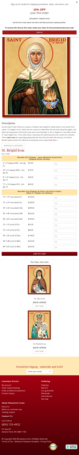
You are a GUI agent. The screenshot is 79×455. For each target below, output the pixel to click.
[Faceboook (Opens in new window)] (37, 360)
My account (6, 385)
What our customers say (12, 409)
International (46, 396)
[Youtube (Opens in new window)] (41, 360)
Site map (44, 399)
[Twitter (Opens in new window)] (40, 360)
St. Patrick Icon (39, 344)
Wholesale (45, 393)
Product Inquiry (8, 393)
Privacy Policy (45, 441)
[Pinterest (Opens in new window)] (39, 360)
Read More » (53, 140)
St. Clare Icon (39, 298)
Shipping (45, 385)
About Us (5, 406)
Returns (44, 388)
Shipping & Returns (13, 145)
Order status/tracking (11, 388)
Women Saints (7, 140)
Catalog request (8, 412)
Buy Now (40, 306)
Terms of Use (7, 441)
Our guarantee (47, 390)
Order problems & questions (13, 390)
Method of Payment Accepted (26, 441)
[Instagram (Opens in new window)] (38, 360)
